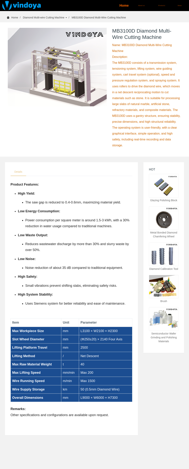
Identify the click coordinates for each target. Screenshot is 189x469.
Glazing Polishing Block (163, 200)
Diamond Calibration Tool (163, 268)
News (179, 5)
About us (141, 5)
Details (18, 171)
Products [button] (162, 5)
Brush (163, 301)
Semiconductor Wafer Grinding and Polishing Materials (164, 337)
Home (124, 5)
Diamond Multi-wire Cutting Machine (45, 17)
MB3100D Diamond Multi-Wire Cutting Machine (99, 17)
